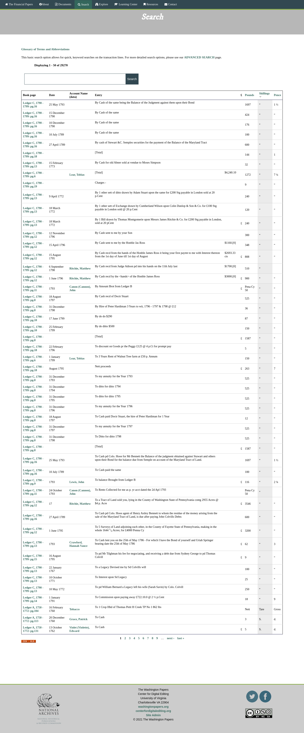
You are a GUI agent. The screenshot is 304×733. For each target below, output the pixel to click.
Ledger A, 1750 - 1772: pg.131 (33, 629)
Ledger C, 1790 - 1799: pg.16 (33, 104)
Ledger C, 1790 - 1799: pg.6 (33, 174)
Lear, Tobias (77, 174)
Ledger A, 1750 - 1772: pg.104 (33, 609)
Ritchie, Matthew (80, 268)
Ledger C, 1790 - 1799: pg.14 (33, 599)
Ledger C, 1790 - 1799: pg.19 (33, 184)
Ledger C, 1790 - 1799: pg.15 (33, 557)
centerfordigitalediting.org (153, 711)
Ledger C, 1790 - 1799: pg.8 (33, 298)
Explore (103, 4)
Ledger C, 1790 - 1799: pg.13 (33, 164)
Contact (172, 4)
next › (170, 638)
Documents (64, 4)
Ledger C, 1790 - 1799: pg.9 (33, 482)
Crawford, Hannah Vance (78, 544)
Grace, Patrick (78, 619)
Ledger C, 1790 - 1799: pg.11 (33, 288)
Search (84, 4)
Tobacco (74, 609)
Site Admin (153, 715)
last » (180, 638)
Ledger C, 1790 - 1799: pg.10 (33, 318)
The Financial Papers (20, 4)
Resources (152, 4)
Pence (277, 95)
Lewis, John (76, 482)
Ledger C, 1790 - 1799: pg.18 (33, 154)
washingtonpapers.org (153, 706)
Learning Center (127, 4)
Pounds (249, 95)
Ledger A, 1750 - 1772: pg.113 (33, 619)
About (45, 4)
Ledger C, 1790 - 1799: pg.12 (33, 235)
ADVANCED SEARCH (199, 57)
